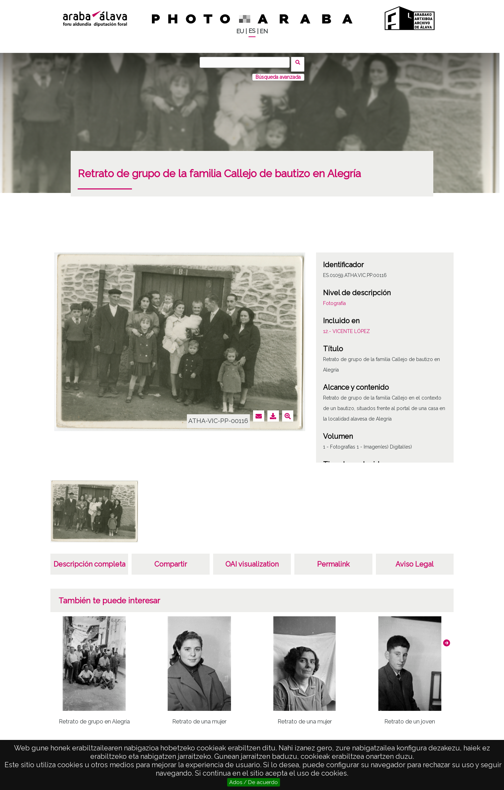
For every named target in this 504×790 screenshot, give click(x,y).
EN (264, 31)
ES (251, 31)
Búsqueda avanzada (278, 73)
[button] (446, 639)
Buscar (299, 62)
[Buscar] (247, 62)
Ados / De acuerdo (253, 782)
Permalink (333, 560)
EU (240, 31)
